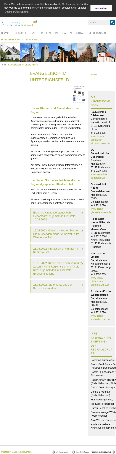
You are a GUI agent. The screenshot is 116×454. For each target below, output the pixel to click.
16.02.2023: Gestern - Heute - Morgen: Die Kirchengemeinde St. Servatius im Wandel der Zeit (56, 234)
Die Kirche (20, 32)
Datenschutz (18, 451)
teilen (94, 74)
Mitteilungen (97, 32)
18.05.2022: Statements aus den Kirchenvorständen (52, 286)
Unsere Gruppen (40, 32)
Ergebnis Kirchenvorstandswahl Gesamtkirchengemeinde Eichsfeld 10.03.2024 (54, 216)
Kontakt (80, 32)
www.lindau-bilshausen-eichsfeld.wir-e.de (100, 139)
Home (3, 64)
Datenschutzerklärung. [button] (17, 12)
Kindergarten (63, 32)
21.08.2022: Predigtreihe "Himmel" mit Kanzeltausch (56, 250)
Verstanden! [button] (101, 8)
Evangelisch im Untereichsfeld (21, 39)
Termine (6, 32)
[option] (58, 52)
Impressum (6, 451)
